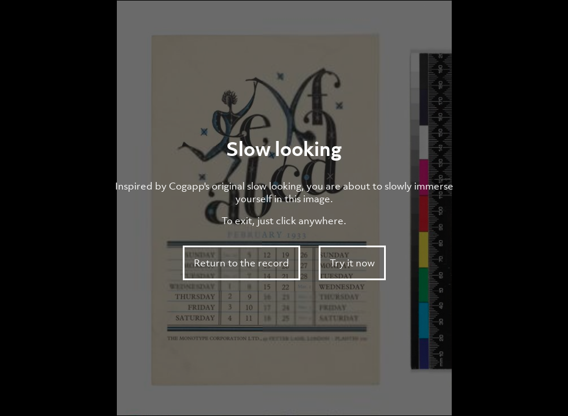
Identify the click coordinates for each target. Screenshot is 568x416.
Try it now (352, 263)
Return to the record (241, 263)
